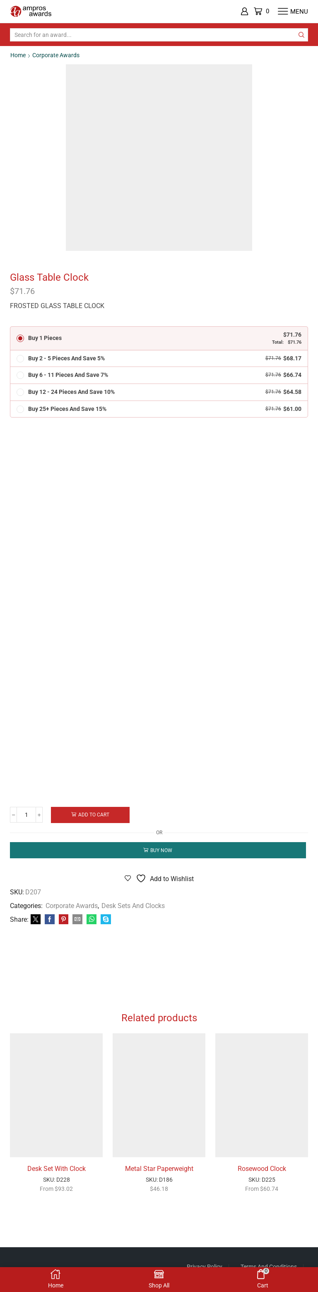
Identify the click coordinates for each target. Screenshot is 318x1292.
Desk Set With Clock (56, 1174)
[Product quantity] (26, 815)
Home (18, 55)
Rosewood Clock (262, 1174)
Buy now (161, 851)
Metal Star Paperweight (159, 1174)
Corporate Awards (56, 55)
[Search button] (301, 35)
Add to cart (94, 815)
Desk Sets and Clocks (133, 907)
